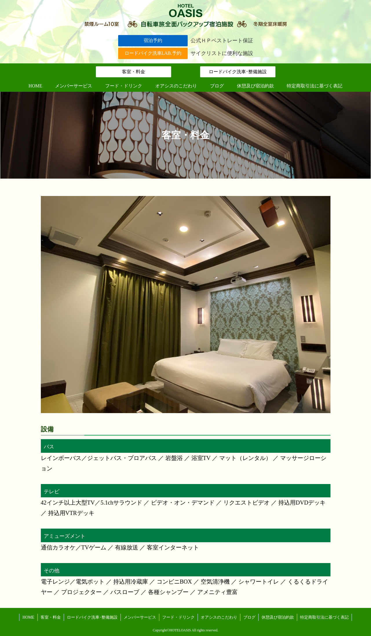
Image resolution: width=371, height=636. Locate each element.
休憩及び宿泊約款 (278, 617)
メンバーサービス (140, 617)
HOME (28, 617)
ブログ (249, 617)
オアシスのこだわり (219, 617)
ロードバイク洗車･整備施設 (238, 71)
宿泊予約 (153, 40)
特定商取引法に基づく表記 (324, 617)
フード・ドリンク (178, 617)
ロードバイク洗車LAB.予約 (153, 53)
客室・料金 (133, 71)
